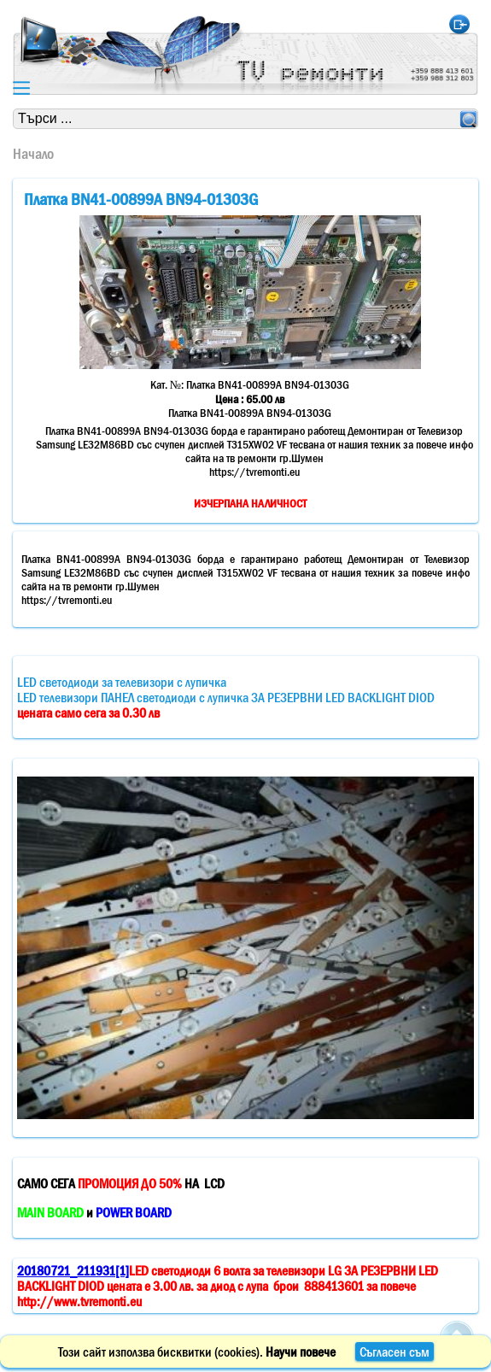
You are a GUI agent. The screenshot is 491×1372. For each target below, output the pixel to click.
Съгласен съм (394, 1351)
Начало (33, 153)
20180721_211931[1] (73, 1270)
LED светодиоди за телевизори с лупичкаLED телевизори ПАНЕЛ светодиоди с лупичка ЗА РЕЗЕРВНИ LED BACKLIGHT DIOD (226, 697)
